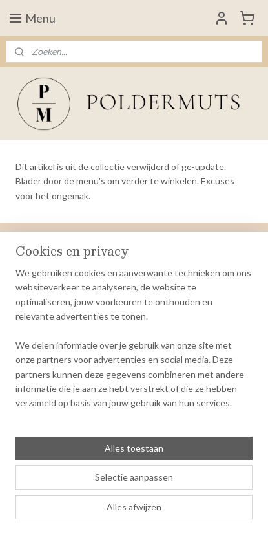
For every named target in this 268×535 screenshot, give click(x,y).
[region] (134, 343)
